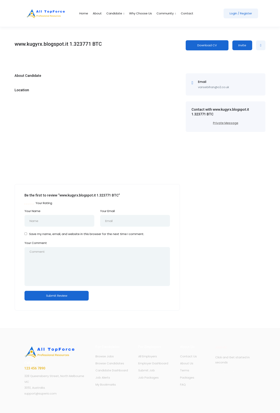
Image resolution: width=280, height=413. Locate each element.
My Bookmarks (105, 384)
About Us (186, 363)
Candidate (115, 13)
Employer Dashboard (153, 363)
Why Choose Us (140, 13)
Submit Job (146, 370)
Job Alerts (102, 377)
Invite (242, 45)
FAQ (183, 384)
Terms (184, 370)
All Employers (147, 356)
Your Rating (44, 203)
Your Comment (35, 243)
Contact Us (188, 356)
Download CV (207, 45)
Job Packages (148, 377)
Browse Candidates (109, 363)
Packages (187, 377)
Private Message (225, 123)
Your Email (107, 211)
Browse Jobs (104, 356)
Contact (187, 13)
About (97, 13)
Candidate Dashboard (111, 370)
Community (166, 13)
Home (83, 13)
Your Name (32, 211)
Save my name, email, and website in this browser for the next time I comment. (86, 234)
